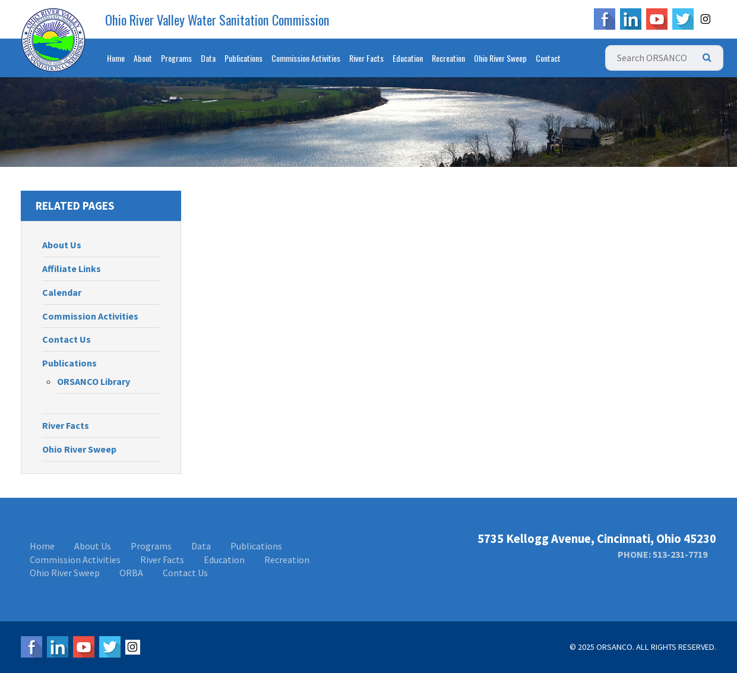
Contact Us (66, 339)
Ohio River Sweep (500, 58)
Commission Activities (305, 58)
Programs (176, 58)
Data (208, 58)
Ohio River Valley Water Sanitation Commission (217, 19)
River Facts (366, 58)
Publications (243, 58)
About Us (61, 245)
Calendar (61, 292)
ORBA (131, 573)
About (143, 58)
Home (116, 58)
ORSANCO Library (93, 381)
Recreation (448, 58)
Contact (548, 58)
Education (408, 58)
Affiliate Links (71, 268)
